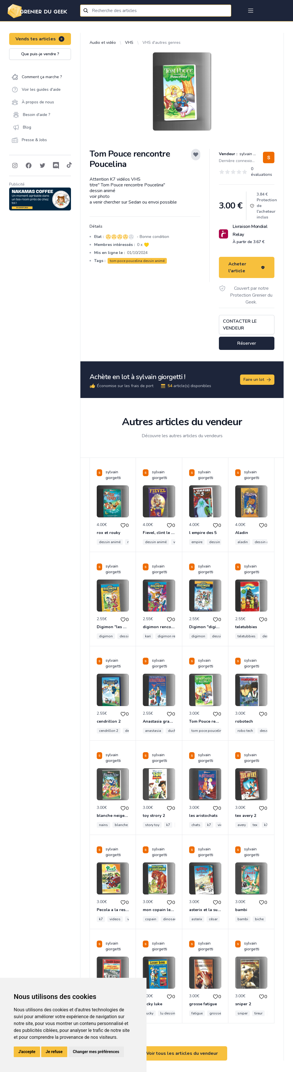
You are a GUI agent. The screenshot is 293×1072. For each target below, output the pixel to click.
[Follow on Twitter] (42, 165)
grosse (215, 1013)
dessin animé (109, 542)
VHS (129, 42)
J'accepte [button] (26, 1051)
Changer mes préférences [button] (96, 1051)
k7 (168, 825)
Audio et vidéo (103, 42)
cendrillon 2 (108, 730)
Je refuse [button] (54, 1051)
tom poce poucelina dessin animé (137, 261)
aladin (242, 542)
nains (103, 825)
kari (148, 636)
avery (241, 825)
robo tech (245, 730)
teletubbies (246, 636)
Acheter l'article (246, 267)
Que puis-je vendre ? (40, 54)
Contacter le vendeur (240, 324)
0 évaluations (261, 171)
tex (255, 825)
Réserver (246, 343)
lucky (149, 1013)
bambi (242, 919)
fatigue (197, 1013)
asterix (196, 919)
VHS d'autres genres (161, 42)
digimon (106, 636)
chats (195, 825)
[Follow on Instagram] (14, 165)
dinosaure (171, 919)
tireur (258, 1013)
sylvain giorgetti (253, 154)
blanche (121, 825)
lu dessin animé (173, 1013)
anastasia (153, 730)
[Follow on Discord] (56, 165)
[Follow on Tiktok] (69, 165)
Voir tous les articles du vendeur (182, 1053)
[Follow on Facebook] (28, 165)
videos (115, 919)
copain (150, 919)
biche (259, 919)
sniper (242, 1013)
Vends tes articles (40, 39)
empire (196, 542)
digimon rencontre (172, 636)
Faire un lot (257, 380)
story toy (152, 825)
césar (213, 919)
